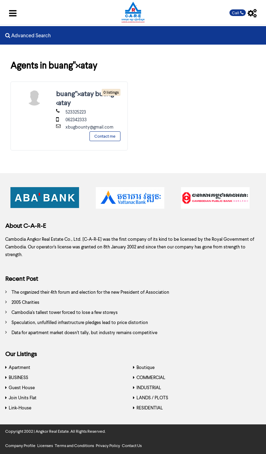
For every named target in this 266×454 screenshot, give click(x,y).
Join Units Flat (23, 397)
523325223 (75, 112)
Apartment (19, 367)
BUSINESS (18, 377)
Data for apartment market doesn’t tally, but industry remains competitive (84, 332)
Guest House (22, 387)
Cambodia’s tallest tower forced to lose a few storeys (64, 312)
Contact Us (132, 445)
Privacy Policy (108, 445)
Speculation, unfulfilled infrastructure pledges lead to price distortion (79, 322)
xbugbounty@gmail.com (89, 127)
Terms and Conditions (74, 445)
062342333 (76, 119)
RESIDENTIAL (149, 407)
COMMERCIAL (150, 377)
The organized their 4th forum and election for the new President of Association (90, 292)
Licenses (45, 445)
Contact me (105, 136)
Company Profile (20, 445)
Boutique (145, 367)
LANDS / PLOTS (152, 397)
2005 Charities (25, 302)
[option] (48, 199)
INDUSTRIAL (148, 387)
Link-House (20, 407)
